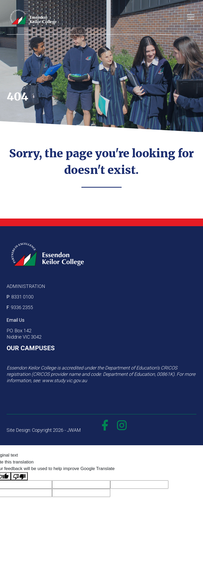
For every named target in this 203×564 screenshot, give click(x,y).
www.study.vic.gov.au (64, 380)
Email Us (16, 320)
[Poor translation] (19, 476)
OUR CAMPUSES (31, 348)
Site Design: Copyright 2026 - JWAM (44, 430)
